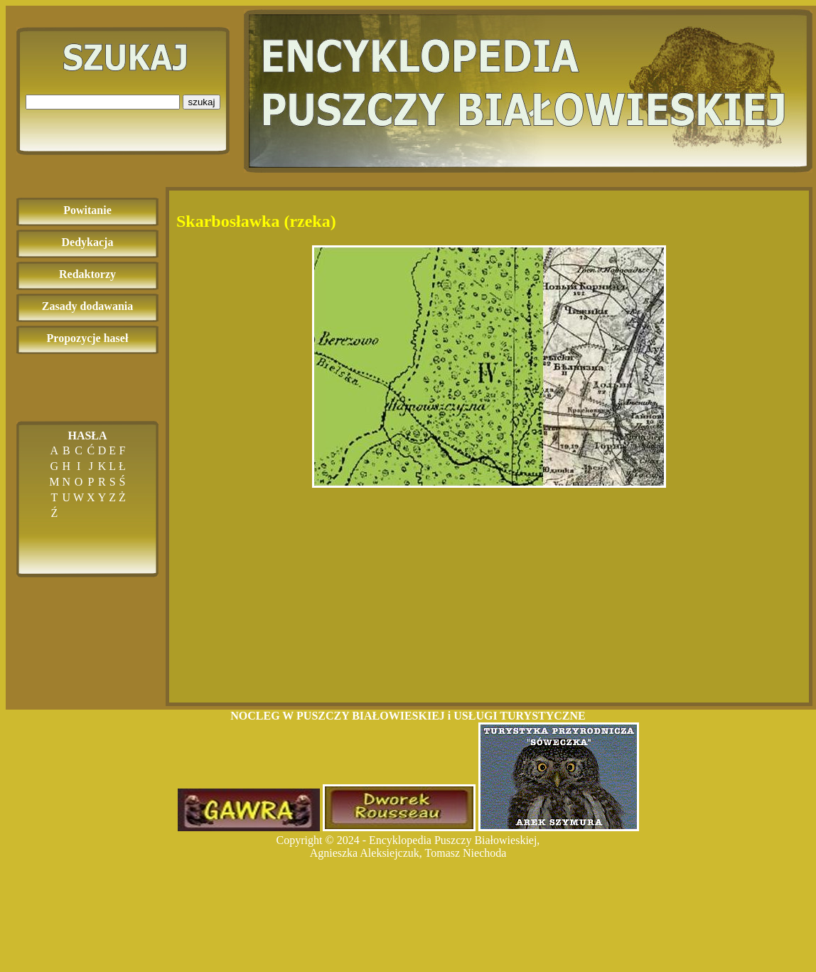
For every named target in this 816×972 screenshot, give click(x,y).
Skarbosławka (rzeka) (256, 221)
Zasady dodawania (88, 306)
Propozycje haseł (88, 338)
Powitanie (87, 210)
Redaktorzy (87, 274)
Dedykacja (88, 242)
